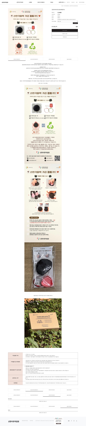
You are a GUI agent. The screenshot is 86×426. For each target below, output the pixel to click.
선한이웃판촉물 (81, 2)
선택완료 (75, 23)
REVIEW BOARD (52, 59)
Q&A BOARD (69, 59)
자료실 (51, 2)
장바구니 (68, 2)
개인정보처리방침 (25, 420)
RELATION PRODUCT (34, 59)
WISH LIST (65, 36)
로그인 (60, 2)
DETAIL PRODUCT (17, 59)
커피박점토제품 (66, 5)
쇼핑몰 (30, 2)
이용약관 (31, 420)
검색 (76, 2)
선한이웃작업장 (20, 2)
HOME (62, 5)
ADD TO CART (64, 33)
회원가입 (63, 2)
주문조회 (72, 2)
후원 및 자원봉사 (41, 2)
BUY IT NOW (65, 30)
